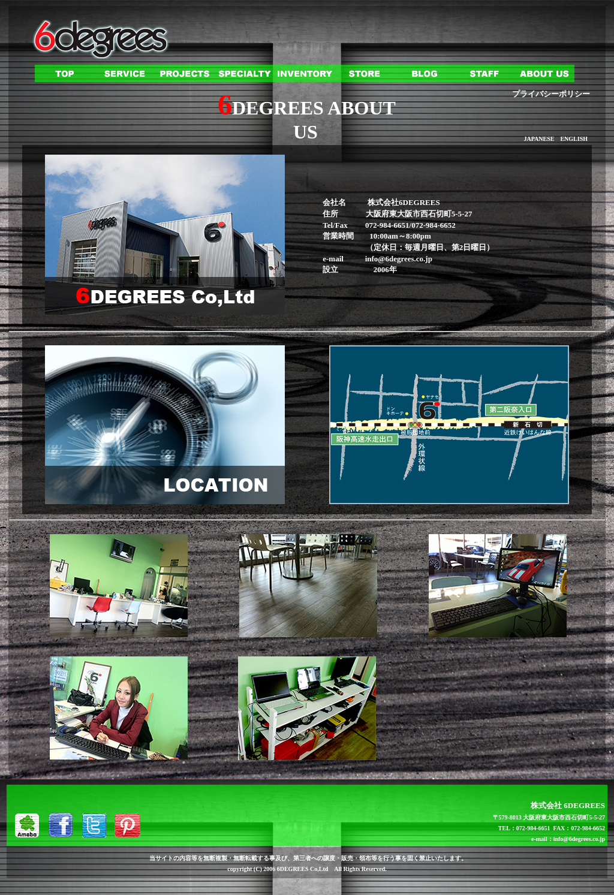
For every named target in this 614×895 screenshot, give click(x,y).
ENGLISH (574, 138)
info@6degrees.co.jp (398, 258)
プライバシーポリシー (551, 93)
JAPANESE (538, 138)
